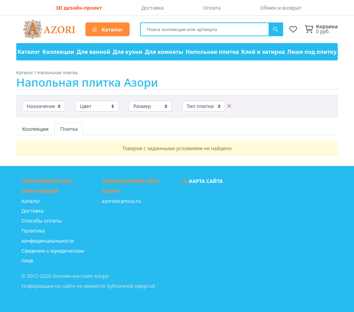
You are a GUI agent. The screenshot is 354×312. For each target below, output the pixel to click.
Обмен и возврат (280, 7)
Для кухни (127, 52)
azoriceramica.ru (121, 201)
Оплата (212, 7)
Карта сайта (202, 181)
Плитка (68, 129)
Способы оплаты (41, 220)
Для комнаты (164, 52)
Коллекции (58, 52)
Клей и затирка (263, 52)
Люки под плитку (312, 52)
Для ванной (93, 52)
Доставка (152, 7)
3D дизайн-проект (79, 7)
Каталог (107, 29)
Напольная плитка (212, 52)
